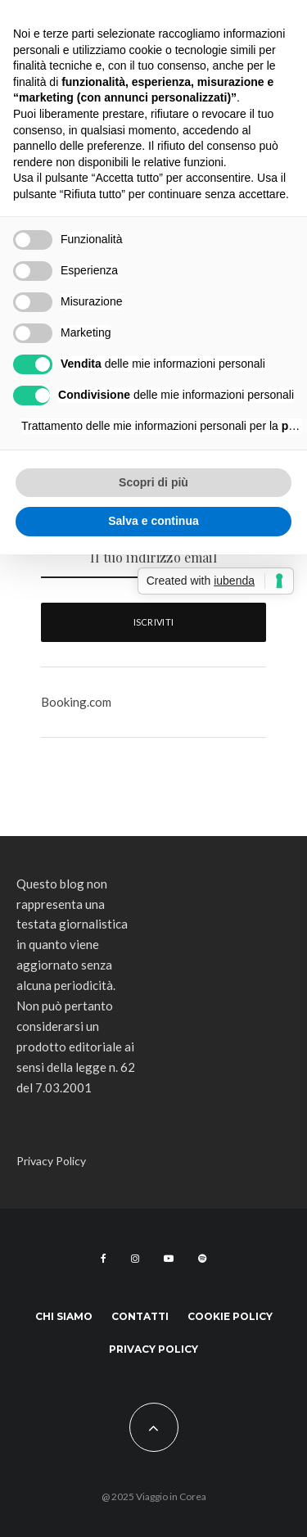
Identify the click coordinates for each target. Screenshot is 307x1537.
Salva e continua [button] (153, 520)
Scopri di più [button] (153, 482)
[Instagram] (135, 1258)
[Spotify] (202, 1258)
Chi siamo (64, 1316)
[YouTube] (168, 1258)
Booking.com (76, 701)
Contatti (140, 1316)
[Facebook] (103, 1258)
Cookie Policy (230, 1316)
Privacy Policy (51, 1161)
